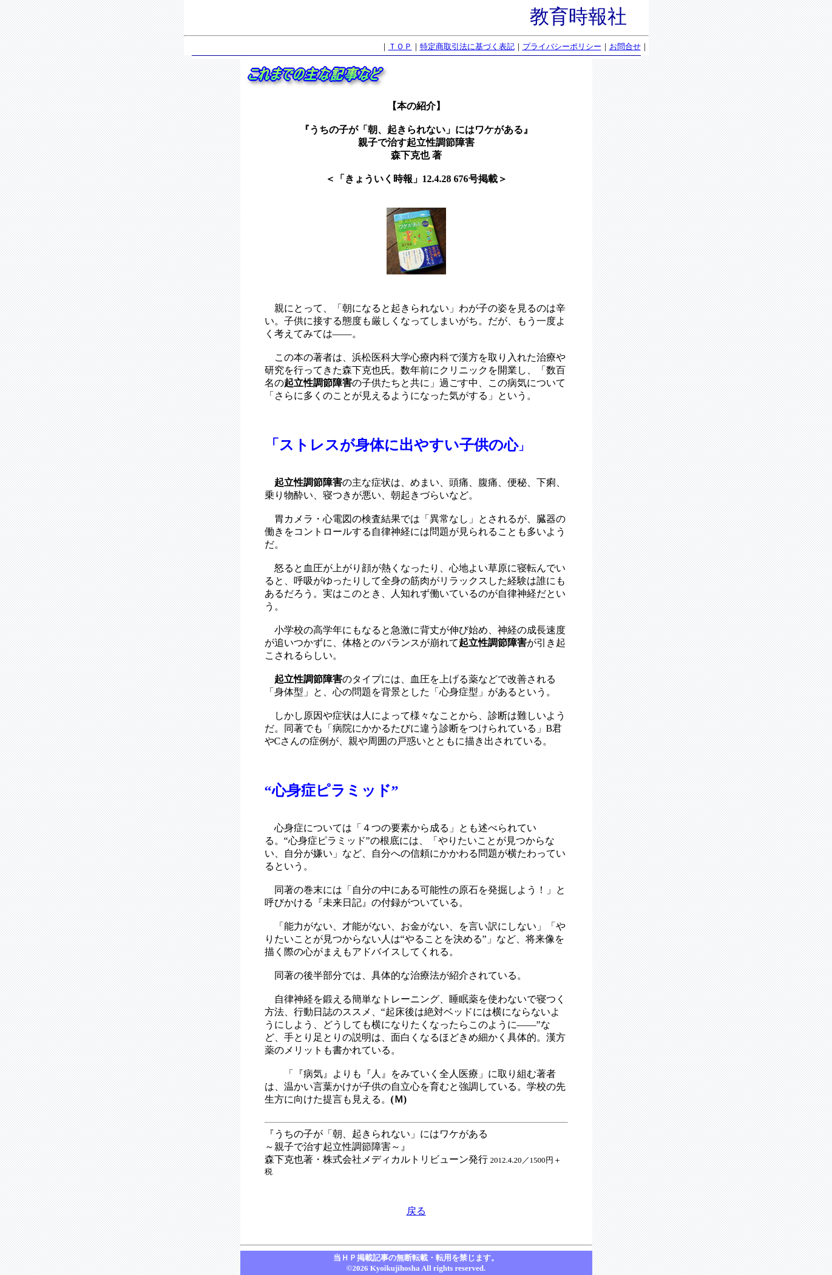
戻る (416, 1211)
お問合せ (625, 46)
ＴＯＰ (400, 46)
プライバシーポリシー (562, 46)
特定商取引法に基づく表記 (467, 46)
